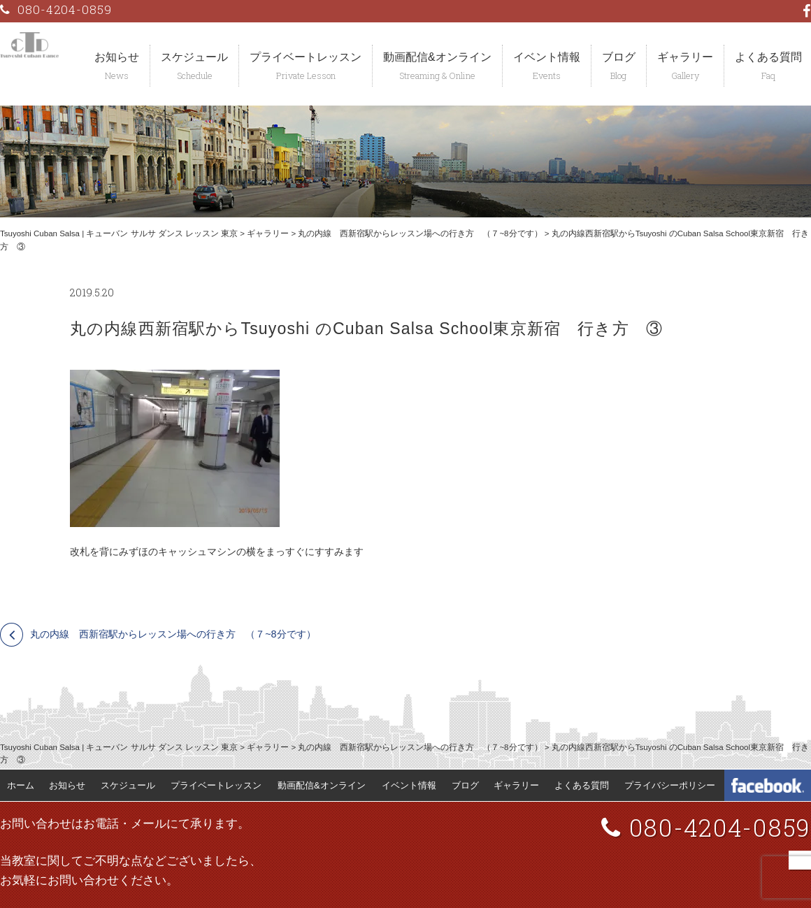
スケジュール (194, 57)
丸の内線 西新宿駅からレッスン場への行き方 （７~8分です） (420, 233)
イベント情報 (546, 57)
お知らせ (116, 57)
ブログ (619, 57)
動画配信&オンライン (437, 57)
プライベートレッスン (305, 57)
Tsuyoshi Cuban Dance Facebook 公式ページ (767, 786)
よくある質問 (581, 785)
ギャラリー (685, 57)
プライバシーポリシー (669, 785)
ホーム (20, 785)
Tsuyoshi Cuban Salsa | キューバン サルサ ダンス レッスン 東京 (119, 233)
